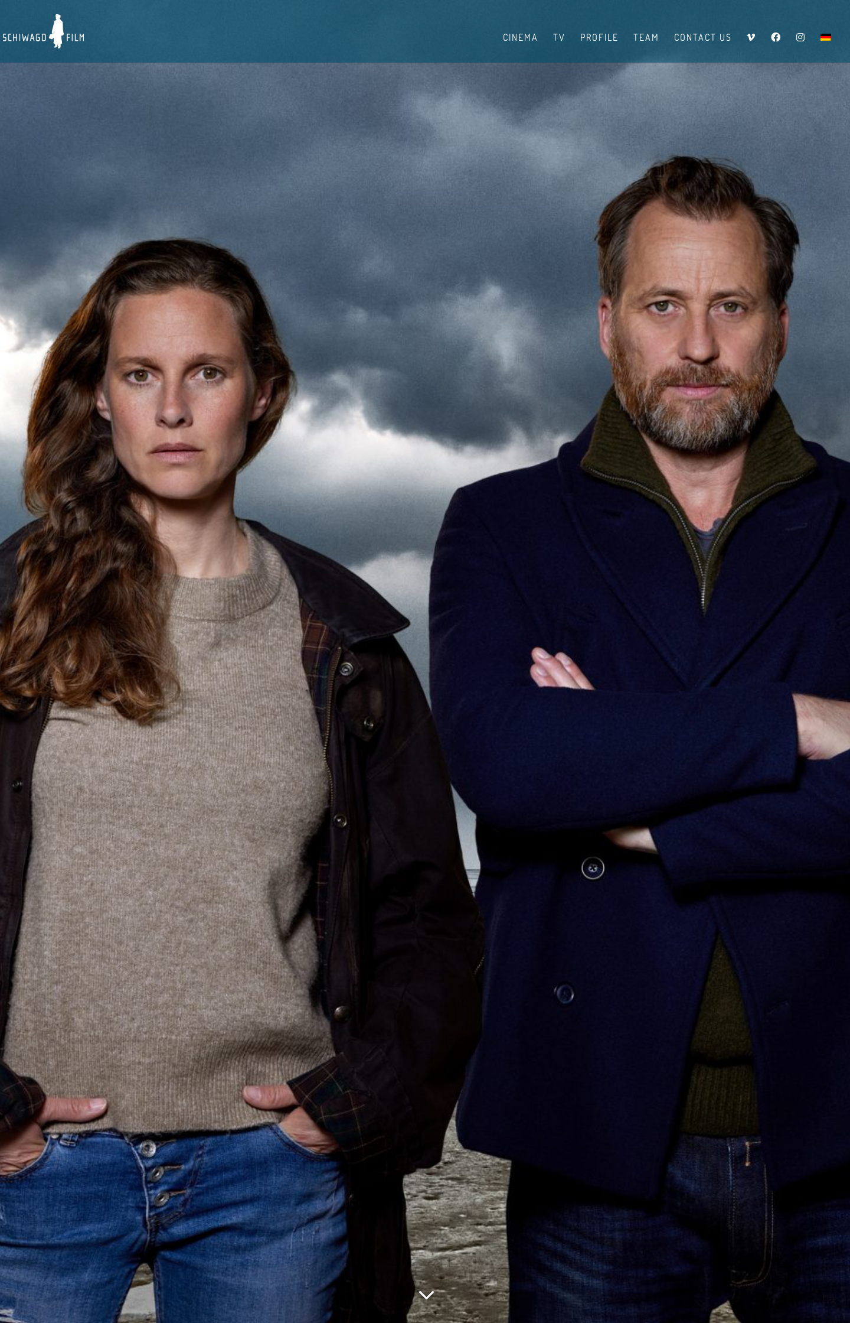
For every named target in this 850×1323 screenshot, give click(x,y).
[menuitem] (825, 47)
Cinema (520, 38)
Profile (599, 38)
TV (559, 38)
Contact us (703, 38)
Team (646, 38)
